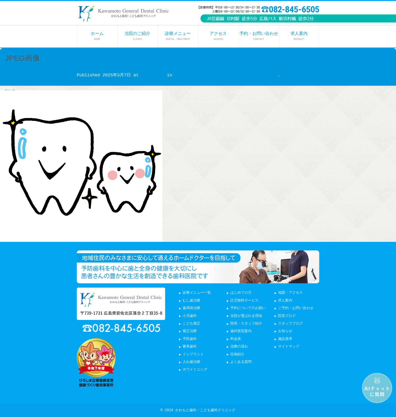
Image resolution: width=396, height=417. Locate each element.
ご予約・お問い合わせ (295, 308)
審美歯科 (190, 346)
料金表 (235, 339)
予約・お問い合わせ (258, 36)
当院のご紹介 (137, 36)
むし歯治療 (191, 300)
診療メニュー (178, 36)
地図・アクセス (290, 292)
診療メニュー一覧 (197, 292)
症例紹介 (237, 354)
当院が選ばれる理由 (246, 316)
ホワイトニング (195, 369)
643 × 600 (152, 75)
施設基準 (285, 339)
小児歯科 (190, 316)
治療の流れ (239, 346)
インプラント (193, 354)
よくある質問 (241, 362)
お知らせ (285, 331)
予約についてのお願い (248, 308)
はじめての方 (241, 292)
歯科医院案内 (241, 331)
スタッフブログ (290, 323)
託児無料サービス (244, 300)
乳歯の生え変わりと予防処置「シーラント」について (226, 75)
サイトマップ (288, 346)
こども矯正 (191, 323)
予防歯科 (190, 339)
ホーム (97, 36)
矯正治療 (190, 331)
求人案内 (299, 36)
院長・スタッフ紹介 (246, 323)
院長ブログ (287, 316)
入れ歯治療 (191, 362)
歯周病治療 (191, 308)
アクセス (218, 36)
